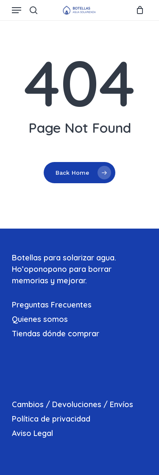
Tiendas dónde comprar (55, 333)
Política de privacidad (51, 419)
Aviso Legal (32, 433)
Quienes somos (40, 319)
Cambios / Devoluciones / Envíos (72, 404)
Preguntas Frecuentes (52, 305)
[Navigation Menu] (16, 10)
